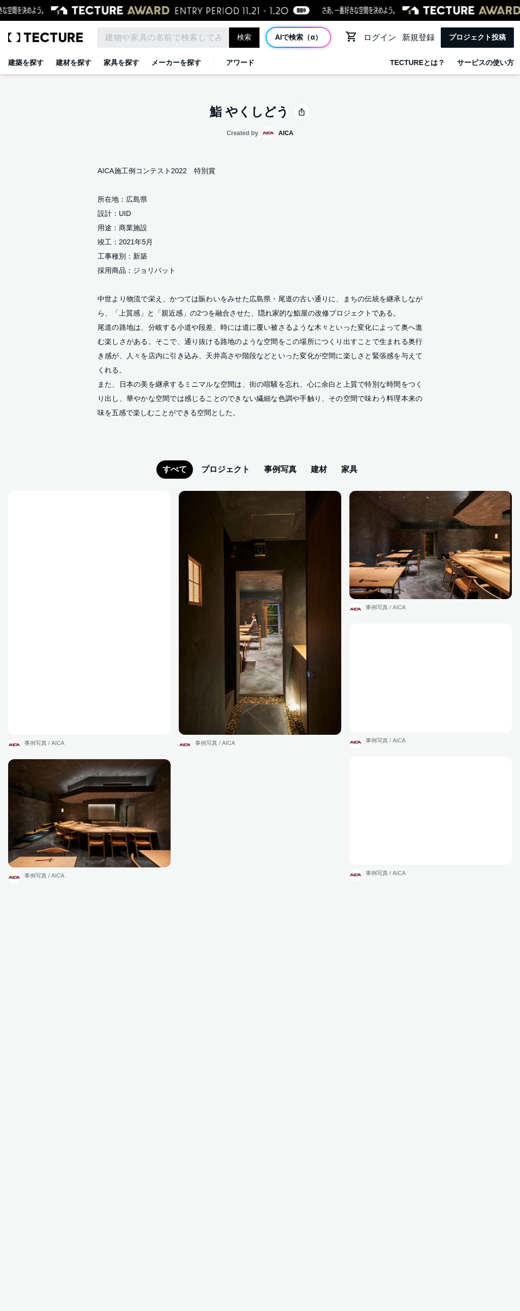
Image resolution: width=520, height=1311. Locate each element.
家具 (349, 469)
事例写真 (280, 469)
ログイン (380, 37)
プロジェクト (225, 469)
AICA (57, 743)
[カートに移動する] (351, 36)
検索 (244, 37)
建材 (319, 469)
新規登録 (418, 37)
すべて (174, 469)
